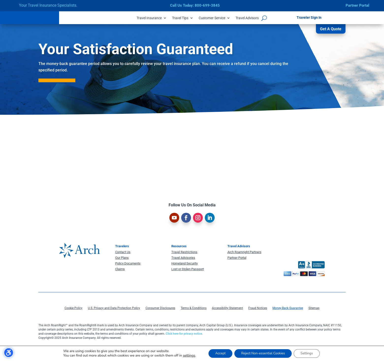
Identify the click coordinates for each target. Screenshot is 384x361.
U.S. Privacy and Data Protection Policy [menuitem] (114, 309)
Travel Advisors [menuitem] (247, 18)
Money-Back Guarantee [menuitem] (287, 309)
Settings (308, 353)
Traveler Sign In (309, 17)
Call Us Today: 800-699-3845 (195, 5)
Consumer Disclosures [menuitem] (160, 309)
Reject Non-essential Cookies (263, 353)
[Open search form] (264, 18)
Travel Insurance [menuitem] (149, 18)
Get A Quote (330, 30)
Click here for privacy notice (184, 334)
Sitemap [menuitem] (314, 309)
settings (186, 355)
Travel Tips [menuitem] (180, 18)
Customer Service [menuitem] (212, 18)
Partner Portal (357, 5)
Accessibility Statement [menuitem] (227, 309)
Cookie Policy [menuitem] (73, 309)
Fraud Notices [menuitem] (257, 309)
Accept (218, 353)
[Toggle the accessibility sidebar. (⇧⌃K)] (9, 353)
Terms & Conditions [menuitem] (194, 309)
